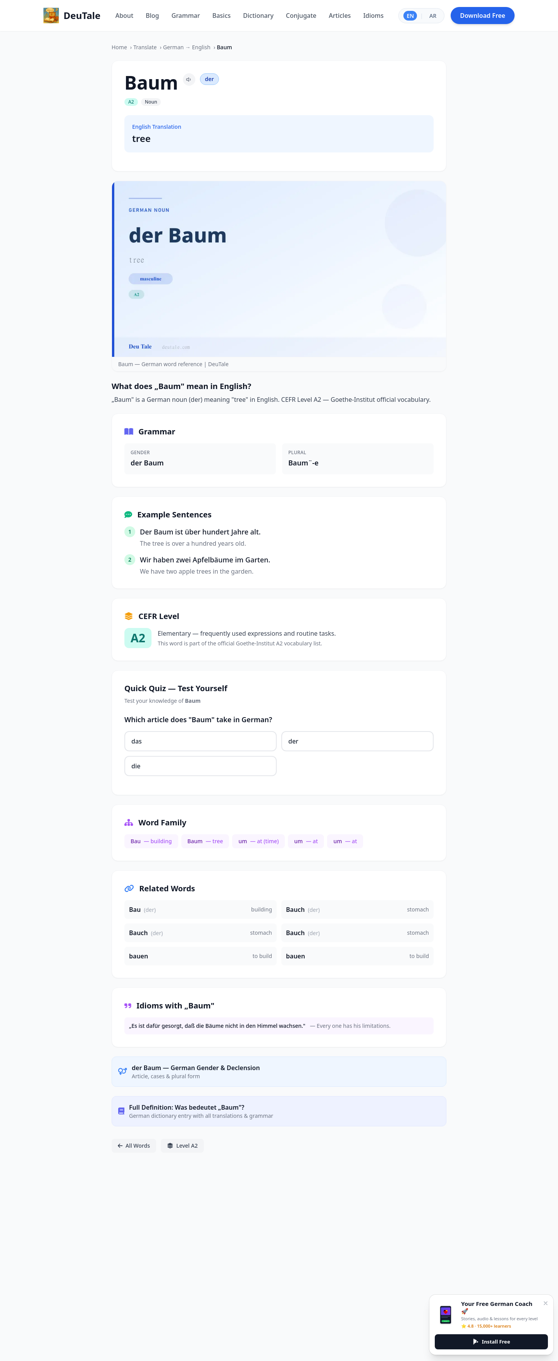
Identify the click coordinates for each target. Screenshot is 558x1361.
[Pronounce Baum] (189, 79)
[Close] (545, 1303)
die (135, 766)
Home (119, 47)
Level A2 (182, 1145)
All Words (134, 1145)
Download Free (482, 15)
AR (432, 15)
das (136, 741)
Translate (145, 47)
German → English (186, 47)
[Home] (71, 15)
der (293, 741)
